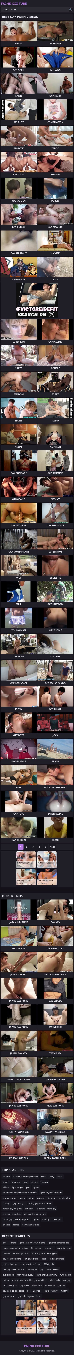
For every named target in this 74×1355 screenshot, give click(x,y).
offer (5, 1242)
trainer (6, 1280)
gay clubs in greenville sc (29, 1296)
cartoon (40, 1198)
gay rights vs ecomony (46, 1274)
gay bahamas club (30, 1224)
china (43, 1176)
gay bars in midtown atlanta (32, 1242)
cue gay (66, 1280)
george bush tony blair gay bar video (29, 1280)
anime (31, 1198)
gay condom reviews (49, 1269)
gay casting (18, 1203)
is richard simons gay (46, 1208)
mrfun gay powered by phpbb (16, 1219)
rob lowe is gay (10, 1285)
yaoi (28, 1187)
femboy (44, 1182)
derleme (51, 1198)
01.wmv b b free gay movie (25, 1176)
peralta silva (64, 1198)
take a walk (55, 1280)
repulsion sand (64, 1248)
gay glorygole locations (51, 1192)
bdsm (22, 1198)
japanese (16, 1182)
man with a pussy (25, 1274)
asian (59, 1176)
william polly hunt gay (13, 1187)
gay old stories (9, 1198)
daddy (6, 1182)
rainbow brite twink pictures (16, 1253)
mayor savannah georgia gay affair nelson (22, 1248)
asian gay (32, 1269)
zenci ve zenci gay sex (55, 1285)
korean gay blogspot (12, 1208)
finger (13, 1242)
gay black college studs (13, 1290)
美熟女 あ (49, 1264)
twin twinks (65, 1274)
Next (52, 846)
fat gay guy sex (31, 1258)
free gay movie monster (14, 1269)
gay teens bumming (12, 1258)
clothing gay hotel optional (39, 1203)
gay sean (29, 1208)
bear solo (57, 1219)
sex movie (49, 1248)
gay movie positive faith (31, 1285)
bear (26, 1182)
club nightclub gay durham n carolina (20, 1192)
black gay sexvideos (12, 1214)
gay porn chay (50, 1290)
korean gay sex (34, 1290)
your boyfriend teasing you (44, 1253)
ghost (36, 1219)
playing (6, 1203)
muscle (34, 1182)
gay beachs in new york (35, 1214)
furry (52, 1176)
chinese (6, 1176)
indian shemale (57, 1258)
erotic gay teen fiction (31, 1264)
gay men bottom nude (59, 1242)
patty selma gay (10, 1264)
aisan (44, 1258)
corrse (16, 1224)
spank (36, 1187)
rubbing (46, 1219)
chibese (6, 1224)
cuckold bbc (8, 1274)
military (64, 1290)
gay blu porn (8, 1296)
